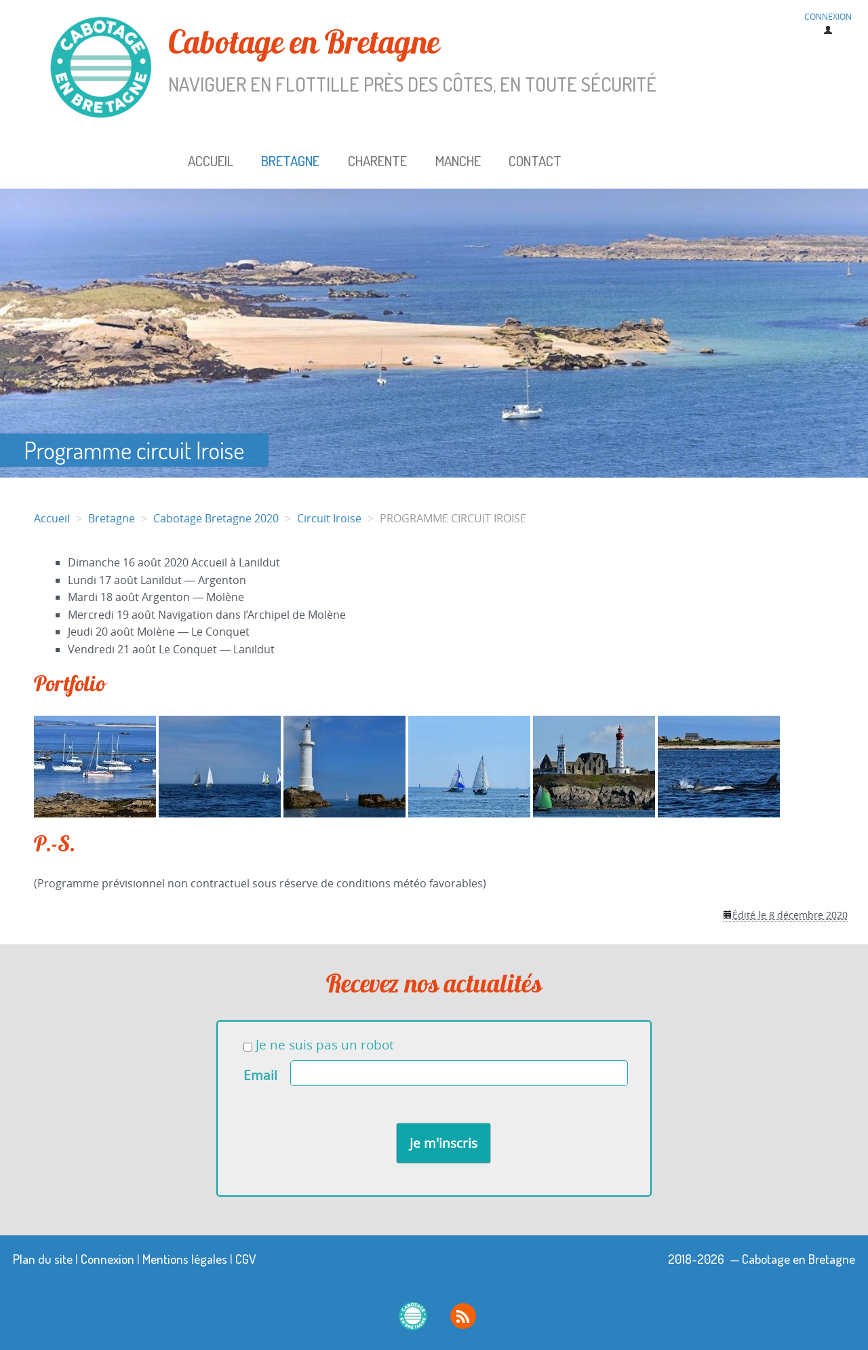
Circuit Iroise (329, 518)
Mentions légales (184, 1258)
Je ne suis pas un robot (318, 1045)
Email (260, 1075)
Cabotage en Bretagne (379, 60)
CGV (245, 1258)
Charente (377, 161)
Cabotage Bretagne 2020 (216, 518)
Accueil (210, 161)
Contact (535, 161)
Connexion (107, 1258)
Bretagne (290, 161)
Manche (458, 161)
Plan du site (43, 1258)
